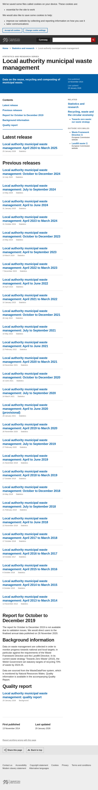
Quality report (10, 125)
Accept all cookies (12, 30)
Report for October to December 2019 (23, 115)
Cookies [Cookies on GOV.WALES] (55, 765)
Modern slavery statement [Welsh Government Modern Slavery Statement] (14, 768)
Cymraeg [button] (43, 40)
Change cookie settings (36, 30)
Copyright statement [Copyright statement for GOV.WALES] (39, 765)
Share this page (14, 750)
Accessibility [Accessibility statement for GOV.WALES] (21, 765)
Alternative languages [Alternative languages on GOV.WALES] (39, 768)
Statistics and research (23, 48)
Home (5, 48)
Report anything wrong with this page (19, 740)
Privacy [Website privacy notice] (65, 765)
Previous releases (12, 110)
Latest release (10, 105)
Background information (16, 120)
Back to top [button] (36, 750)
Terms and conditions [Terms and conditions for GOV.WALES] (81, 765)
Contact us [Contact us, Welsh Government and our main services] (7, 765)
